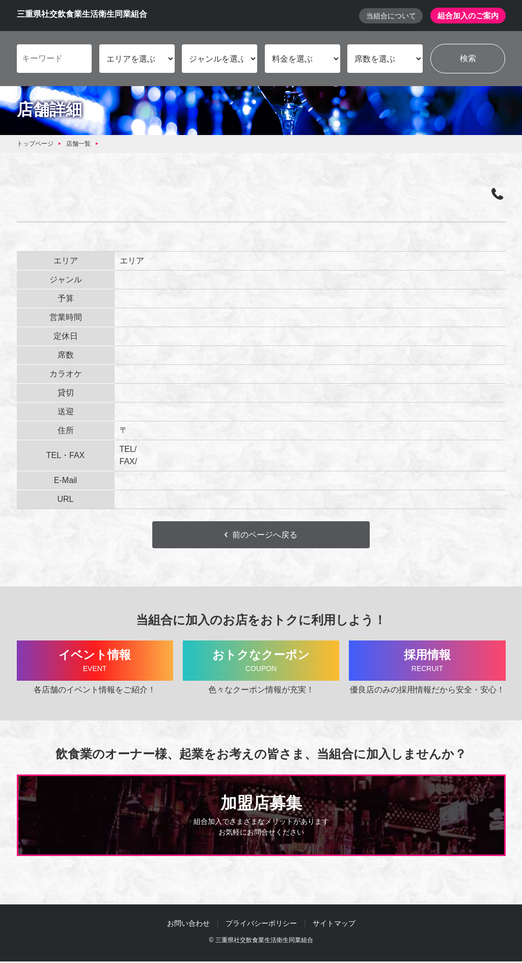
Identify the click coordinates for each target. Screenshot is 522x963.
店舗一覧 (78, 144)
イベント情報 (95, 662)
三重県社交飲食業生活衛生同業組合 (82, 14)
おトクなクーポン (261, 662)
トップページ (35, 144)
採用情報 (427, 662)
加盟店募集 (261, 817)
